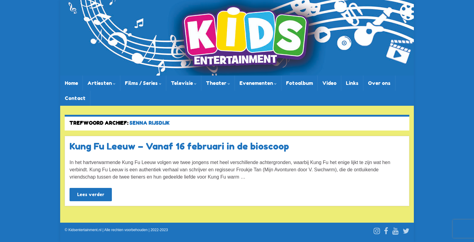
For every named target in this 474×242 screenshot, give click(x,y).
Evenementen (258, 83)
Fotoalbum (299, 83)
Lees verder (90, 194)
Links (352, 83)
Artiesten (101, 83)
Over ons (379, 83)
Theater (218, 83)
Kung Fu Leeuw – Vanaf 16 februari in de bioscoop (179, 146)
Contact (75, 98)
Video (329, 83)
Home (71, 83)
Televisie (183, 83)
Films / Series (143, 83)
